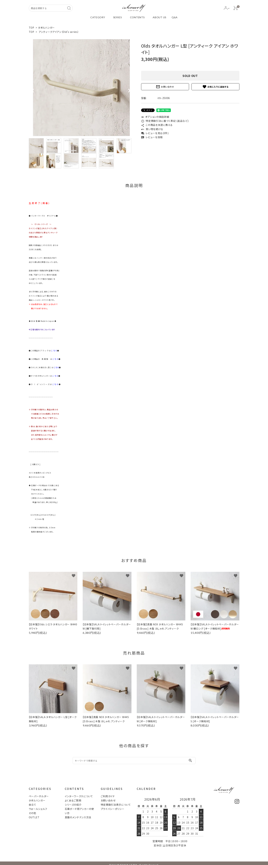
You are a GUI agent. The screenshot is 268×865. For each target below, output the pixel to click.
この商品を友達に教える (157, 125)
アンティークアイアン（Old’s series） (59, 32)
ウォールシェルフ (38, 809)
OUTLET (34, 817)
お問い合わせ (165, 87)
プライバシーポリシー (112, 809)
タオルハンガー (46, 27)
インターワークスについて (79, 796)
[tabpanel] (81, 87)
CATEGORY (97, 17)
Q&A (175, 17)
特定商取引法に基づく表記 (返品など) (165, 121)
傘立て (32, 804)
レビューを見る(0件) (155, 133)
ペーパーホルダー (39, 796)
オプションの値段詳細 (155, 117)
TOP (31, 27)
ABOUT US (159, 17)
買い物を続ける (152, 129)
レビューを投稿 (152, 137)
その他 (32, 813)
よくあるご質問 (73, 800)
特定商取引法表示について (116, 804)
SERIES (117, 17)
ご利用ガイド (108, 796)
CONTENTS (137, 17)
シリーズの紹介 (73, 804)
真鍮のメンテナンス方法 (78, 817)
